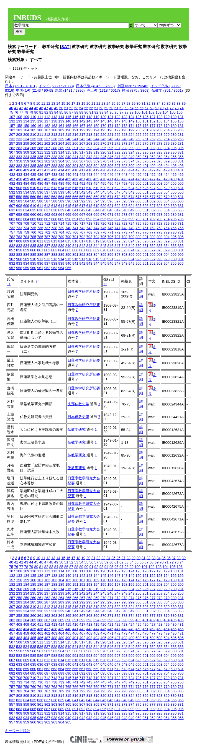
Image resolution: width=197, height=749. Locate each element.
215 (68, 134)
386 (40, 166)
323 (124, 152)
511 (40, 188)
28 (128, 103)
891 (75, 254)
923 (124, 259)
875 (138, 250)
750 (138, 228)
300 (138, 148)
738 (54, 228)
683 (19, 219)
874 (132, 250)
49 (56, 108)
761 (40, 232)
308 (19, 152)
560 (33, 197)
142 (82, 121)
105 (173, 112)
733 (19, 228)
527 (153, 188)
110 (33, 117)
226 (145, 134)
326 (145, 152)
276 (145, 143)
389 (61, 166)
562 (47, 197)
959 (26, 268)
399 (132, 166)
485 (33, 183)
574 (132, 197)
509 (26, 188)
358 (19, 161)
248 (124, 139)
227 (153, 134)
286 (40, 148)
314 (61, 152)
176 (145, 126)
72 (171, 108)
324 (132, 152)
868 (89, 250)
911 (40, 259)
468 (89, 179)
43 (26, 108)
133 (19, 121)
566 (75, 197)
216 (75, 134)
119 (96, 117)
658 (19, 214)
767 (82, 232)
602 (153, 201)
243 (89, 139)
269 (96, 143)
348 (124, 157)
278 (160, 143)
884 (26, 254)
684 (26, 219)
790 (68, 237)
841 (75, 246)
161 (40, 126)
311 (40, 152)
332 (12, 157)
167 (82, 126)
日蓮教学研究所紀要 (84, 291)
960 (33, 268)
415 (68, 170)
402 (153, 166)
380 (174, 161)
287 (47, 148)
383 (19, 166)
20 (88, 103)
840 (68, 246)
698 (124, 219)
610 (33, 206)
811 (40, 241)
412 (47, 170)
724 (132, 223)
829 (166, 241)
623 (124, 206)
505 (174, 183)
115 (68, 117)
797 (117, 237)
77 (21, 112)
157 (12, 126)
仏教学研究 (77, 429)
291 (75, 148)
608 (19, 206)
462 (47, 179)
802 (153, 237)
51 (66, 108)
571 (111, 197)
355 (174, 157)
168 (89, 126)
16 (68, 103)
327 (153, 152)
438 (54, 174)
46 (41, 108)
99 (131, 112)
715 (68, 223)
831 (181, 241)
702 (153, 219)
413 (54, 170)
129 (166, 117)
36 (168, 103)
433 (19, 174)
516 (75, 188)
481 (181, 179)
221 (111, 134)
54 (81, 108)
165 (68, 126)
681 (181, 214)
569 (96, 197)
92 (96, 112)
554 (166, 192)
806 (181, 237)
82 (46, 112)
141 (75, 121)
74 (181, 108)
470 (103, 179)
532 (12, 192)
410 (33, 170)
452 (153, 174)
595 (103, 201)
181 (181, 126)
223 (124, 134)
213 (54, 134)
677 (153, 214)
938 (54, 263)
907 (12, 259)
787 (47, 237)
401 (145, 166)
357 (12, 161)
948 (124, 263)
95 (111, 112)
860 (33, 250)
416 (75, 170)
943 (89, 263)
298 (124, 148)
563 (54, 197)
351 (145, 157)
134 (26, 121)
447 (117, 174)
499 (132, 183)
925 (138, 259)
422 (117, 170)
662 (47, 214)
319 (96, 152)
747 (117, 228)
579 (166, 197)
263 (54, 143)
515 (68, 188)
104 (166, 112)
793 (89, 237)
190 (68, 130)
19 (83, 103)
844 (96, 246)
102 (152, 112)
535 (33, 192)
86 (66, 112)
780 (174, 232)
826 (145, 241)
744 (96, 228)
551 (145, 192)
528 (160, 188)
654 (166, 210)
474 (132, 179)
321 (111, 152)
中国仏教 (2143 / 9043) (34, 90)
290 (68, 148)
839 (61, 246)
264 (61, 143)
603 (160, 201)
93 (101, 112)
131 (181, 117)
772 (117, 232)
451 (145, 174)
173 (124, 126)
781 (181, 232)
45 (36, 108)
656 (181, 210)
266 (75, 143)
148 (124, 121)
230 (174, 134)
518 (89, 188)
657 (12, 214)
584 (26, 201)
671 (111, 214)
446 (111, 174)
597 (117, 201)
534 (26, 192)
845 (103, 246)
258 (19, 143)
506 (181, 183)
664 (61, 214)
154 (166, 121)
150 (138, 121)
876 (145, 250)
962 (47, 268)
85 (61, 112)
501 (145, 183)
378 (160, 161)
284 (26, 148)
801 (145, 237)
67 (147, 108)
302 (153, 148)
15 (63, 103)
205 (174, 130)
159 (26, 126)
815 (68, 241)
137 (47, 121)
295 (103, 148)
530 (174, 188)
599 (132, 201)
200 (138, 130)
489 (61, 183)
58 (101, 108)
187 (47, 130)
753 (160, 228)
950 (138, 263)
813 (54, 241)
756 (181, 228)
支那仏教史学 (78, 404)
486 (40, 183)
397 (117, 166)
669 (96, 214)
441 (75, 174)
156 (181, 121)
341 (75, 157)
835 (33, 246)
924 (132, 259)
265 (68, 143)
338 (54, 157)
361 (40, 161)
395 (103, 166)
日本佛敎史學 (78, 417)
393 (89, 166)
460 (33, 179)
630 (174, 206)
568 (89, 197)
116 (75, 117)
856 (181, 246)
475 (138, 179)
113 (54, 117)
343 (89, 157)
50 (61, 108)
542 (82, 192)
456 (181, 174)
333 (19, 157)
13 (53, 103)
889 (61, 254)
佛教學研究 (77, 468)
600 (138, 201)
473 (124, 179)
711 (40, 223)
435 (33, 174)
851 (145, 246)
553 (160, 192)
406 (181, 166)
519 (96, 188)
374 (132, 161)
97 (121, 112)
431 (181, 170)
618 (89, 206)
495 (103, 183)
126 (145, 117)
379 (166, 161)
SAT (65, 46)
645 (103, 210)
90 (86, 112)
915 (68, 259)
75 (11, 112)
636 (40, 210)
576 (145, 197)
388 (54, 166)
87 (71, 112)
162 (47, 126)
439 (61, 174)
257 (12, 143)
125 (138, 117)
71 (166, 108)
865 (68, 250)
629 (166, 206)
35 (163, 103)
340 (68, 157)
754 (166, 228)
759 (26, 232)
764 (61, 232)
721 (111, 223)
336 (40, 157)
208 (19, 134)
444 (96, 174)
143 (89, 121)
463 (54, 179)
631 (181, 206)
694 (96, 219)
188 (54, 130)
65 (136, 108)
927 (153, 259)
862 (47, 250)
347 (117, 157)
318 (89, 152)
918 (89, 259)
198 (124, 130)
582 (12, 201)
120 (103, 117)
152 (153, 121)
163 (54, 126)
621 (111, 206)
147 (117, 121)
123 (124, 117)
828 (160, 241)
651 (145, 210)
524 (132, 188)
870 (103, 250)
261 (40, 143)
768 (89, 232)
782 (12, 237)
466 (75, 179)
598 (124, 201)
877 (153, 250)
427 (153, 170)
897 (117, 254)
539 (61, 192)
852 (153, 246)
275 (138, 143)
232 (12, 139)
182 (12, 130)
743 (89, 228)
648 (124, 210)
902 (153, 254)
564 (61, 197)
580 (174, 197)
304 (166, 148)
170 (103, 126)
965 (68, 268)
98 (126, 112)
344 (96, 157)
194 (96, 130)
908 (19, 259)
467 (82, 179)
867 (82, 250)
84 (56, 112)
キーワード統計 (17, 731)
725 (138, 223)
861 (40, 250)
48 (51, 108)
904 (166, 254)
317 (82, 152)
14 (58, 103)
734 (26, 228)
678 (160, 214)
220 (103, 134)
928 (160, 259)
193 (89, 130)
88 (76, 112)
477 (153, 179)
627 (153, 206)
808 (19, 241)
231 (181, 134)
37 (173, 103)
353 (160, 157)
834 (26, 246)
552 (153, 192)
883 (19, 254)
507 (12, 188)
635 (33, 210)
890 (68, 254)
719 (96, 223)
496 (111, 183)
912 (47, 259)
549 (132, 192)
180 (174, 126)
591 (75, 201)
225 (138, 134)
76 (16, 112)
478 (160, 179)
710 (33, 223)
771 (111, 232)
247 (117, 139)
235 (33, 139)
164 (61, 126)
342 (82, 157)
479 (166, 179)
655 (174, 210)
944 (96, 263)
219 (96, 134)
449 (132, 174)
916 (75, 259)
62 (121, 108)
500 (138, 183)
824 (132, 241)
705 (174, 219)
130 (174, 117)
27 (123, 103)
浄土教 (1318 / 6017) (103, 90)
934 (26, 263)
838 (54, 246)
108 (19, 117)
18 (78, 103)
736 (40, 228)
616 (75, 206)
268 (89, 143)
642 (82, 210)
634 (26, 210)
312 (47, 152)
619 (96, 206)
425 (138, 170)
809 (26, 241)
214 (61, 134)
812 (47, 241)
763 (54, 232)
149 (132, 121)
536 (40, 192)
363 (54, 161)
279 (166, 143)
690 (68, 219)
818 (89, 241)
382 (12, 166)
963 (54, 268)
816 (75, 241)
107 (12, 117)
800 (138, 237)
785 (33, 237)
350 (138, 157)
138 (54, 121)
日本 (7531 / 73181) (21, 86)
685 (33, 219)
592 (82, 201)
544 (96, 192)
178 (160, 126)
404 (166, 166)
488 (54, 183)
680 (174, 214)
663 (54, 214)
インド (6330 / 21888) (56, 86)
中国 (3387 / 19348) (132, 86)
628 (160, 206)
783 (19, 237)
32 (148, 103)
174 (132, 126)
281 (181, 143)
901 (145, 254)
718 (89, 223)
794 (96, 237)
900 (138, 254)
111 (40, 117)
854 (166, 246)
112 (47, 117)
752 (153, 228)
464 (61, 179)
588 (54, 201)
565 (68, 197)
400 (138, 166)
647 (117, 210)
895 (103, 254)
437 (47, 174)
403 (160, 166)
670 (103, 214)
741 (75, 228)
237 (47, 139)
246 (111, 139)
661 (40, 214)
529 (166, 188)
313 (54, 152)
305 (174, 148)
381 (181, 161)
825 (138, 241)
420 (103, 170)
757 (12, 232)
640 (68, 210)
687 (47, 219)
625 (138, 206)
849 (132, 246)
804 (166, 237)
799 (132, 237)
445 (103, 174)
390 (68, 166)
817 (82, 241)
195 (103, 130)
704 (166, 219)
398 (124, 166)
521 (111, 188)
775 (138, 232)
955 (174, 263)
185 (33, 130)
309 (26, 152)
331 (181, 152)
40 (11, 108)
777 (153, 232)
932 (12, 263)
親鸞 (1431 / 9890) (70, 90)
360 (33, 161)
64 (131, 108)
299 (132, 148)
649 (132, 210)
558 (19, 197)
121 (111, 117)
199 (132, 130)
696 (111, 219)
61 (116, 108)
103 (158, 112)
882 (12, 254)
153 (160, 121)
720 (103, 223)
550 (138, 192)
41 (16, 108)
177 (153, 126)
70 (161, 108)
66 (141, 108)
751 (145, 228)
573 (124, 197)
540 (68, 192)
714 (61, 223)
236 (40, 139)
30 (138, 103)
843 (89, 246)
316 (75, 152)
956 (181, 263)
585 (33, 201)
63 (126, 108)
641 (75, 210)
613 (54, 206)
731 (181, 223)
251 (145, 139)
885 (33, 254)
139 (61, 121)
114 (61, 117)
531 (181, 188)
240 (68, 139)
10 (38, 103)
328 (160, 152)
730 (174, 223)
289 (61, 148)
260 (33, 143)
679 (166, 214)
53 (76, 108)
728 (160, 223)
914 (61, 259)
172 (117, 126)
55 (86, 108)
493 (89, 183)
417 (82, 170)
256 (181, 139)
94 (106, 112)
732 (12, 228)
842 (82, 246)
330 (174, 152)
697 (117, 219)
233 (19, 139)
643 (89, 210)
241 (75, 139)
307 (12, 152)
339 (61, 157)
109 (26, 117)
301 (145, 148)
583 (19, 201)
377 (153, 161)
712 (47, 223)
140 (68, 121)
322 (117, 152)
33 (153, 103)
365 (68, 161)
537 (47, 192)
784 (26, 237)
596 (111, 201)
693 (89, 219)
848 (124, 246)
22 (98, 103)
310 (33, 152)
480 (174, 179)
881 (181, 250)
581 (181, 197)
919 (96, 259)
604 (166, 201)
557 (12, 197)
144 (96, 121)
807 (12, 241)
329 (166, 152)
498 (124, 183)
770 (103, 232)
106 (179, 112)
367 (82, 161)
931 (181, 259)
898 (124, 254)
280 (174, 143)
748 (124, 228)
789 (61, 237)
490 (68, 183)
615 (68, 206)
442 (82, 174)
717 (82, 223)
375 (138, 161)
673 (124, 214)
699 (132, 219)
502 (153, 183)
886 (40, 254)
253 (160, 139)
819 (96, 241)
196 (111, 130)
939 (61, 263)
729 (166, 223)
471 (111, 179)
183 (19, 130)
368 (89, 161)
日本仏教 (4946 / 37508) (95, 86)
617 (82, 206)
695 (103, 219)
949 (132, 263)
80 (36, 112)
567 (82, 197)
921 (111, 259)
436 (40, 174)
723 (124, 223)
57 (96, 108)
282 (12, 148)
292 (82, 148)
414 (61, 170)
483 (19, 183)
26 (118, 103)
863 (54, 250)
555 (174, 192)
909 (26, 259)
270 (103, 143)
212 (47, 134)
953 (160, 263)
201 (145, 130)
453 (160, 174)
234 (26, 139)
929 (166, 259)
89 (81, 112)
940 (68, 263)
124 (132, 117)
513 (54, 188)
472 (117, 179)
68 (151, 108)
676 (145, 214)
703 (160, 219)
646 (111, 210)
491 (75, 183)
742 (82, 228)
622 (117, 206)
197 (117, 130)
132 (12, 121)
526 (145, 188)
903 (160, 254)
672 (117, 214)
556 (181, 192)
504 (166, 183)
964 (61, 268)
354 (166, 157)
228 (160, 134)
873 (124, 250)
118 (89, 117)
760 (33, 232)
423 (124, 170)
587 (47, 201)
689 (61, 219)
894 (96, 254)
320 (103, 152)
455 (174, 174)
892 (82, 254)
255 (174, 139)
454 (166, 174)
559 (26, 197)
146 (111, 121)
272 (117, 143)
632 (12, 210)
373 (124, 161)
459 (26, 179)
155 (174, 121)
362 (47, 161)
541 (75, 192)
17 (73, 103)
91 (91, 112)
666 (75, 214)
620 (103, 206)
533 (19, 192)
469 (96, 179)
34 (158, 103)
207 (12, 134)
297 (117, 148)
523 (124, 188)
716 (75, 223)
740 (68, 228)
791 (75, 237)
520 (103, 188)
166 (75, 126)
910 (33, 259)
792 (82, 237)
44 (31, 108)
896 (111, 254)
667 (82, 214)
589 (61, 201)
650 (138, 210)
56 (91, 108)
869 (96, 250)
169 (96, 126)
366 (75, 161)
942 (82, 263)
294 (96, 148)
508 (19, 188)
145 (103, 121)
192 (82, 130)
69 (156, 108)
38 (178, 103)
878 (160, 250)
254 (166, 139)
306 (181, 148)
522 (117, 188)
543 (89, 192)
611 (40, 206)
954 (166, 263)
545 (103, 192)
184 (26, 130)
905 (174, 254)
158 (19, 126)
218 (89, 134)
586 (40, 201)
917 (82, 259)
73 (176, 108)
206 (181, 130)
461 (40, 179)
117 (82, 117)
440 (68, 174)
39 (183, 103)
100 (137, 112)
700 (138, 219)
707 (12, 223)
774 (132, 232)
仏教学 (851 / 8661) (167, 90)
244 (96, 139)
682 (12, 219)
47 (46, 108)
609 (26, 206)
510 (33, 188)
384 (26, 166)
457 (12, 179)
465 (68, 179)
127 (153, 117)
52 (71, 108)
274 (132, 143)
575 (138, 197)
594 (96, 201)
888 (54, 254)
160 (33, 126)
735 (33, 228)
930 (174, 259)
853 (160, 246)
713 (54, 223)
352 (153, 157)
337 (47, 157)
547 (117, 192)
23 (103, 103)
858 (19, 250)
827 (153, 241)
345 (103, 157)
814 (61, 241)
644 (96, 210)
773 (124, 232)
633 (19, 210)
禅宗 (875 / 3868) (136, 90)
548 (124, 192)
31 (143, 103)
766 (75, 232)
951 (145, 263)
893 (89, 254)
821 (111, 241)
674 (132, 214)
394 (96, 166)
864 (61, 250)
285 (33, 148)
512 (47, 188)
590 (68, 201)
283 (19, 148)
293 (89, 148)
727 (153, 223)
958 (19, 268)
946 (111, 263)
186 (40, 130)
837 (47, 246)
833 (19, 246)
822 (117, 241)
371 (111, 161)
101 (145, 112)
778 (160, 232)
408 (19, 170)
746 (111, 228)
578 (160, 197)
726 (145, 223)
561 (40, 197)
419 (96, 170)
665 (68, 214)
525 (138, 188)
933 (19, 263)
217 (82, 134)
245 (103, 139)
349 (132, 157)
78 (26, 112)
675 (138, 214)
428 (160, 170)
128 (160, 117)
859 (26, 250)
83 (51, 112)
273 (124, 143)
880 (174, 250)
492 (82, 183)
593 (89, 201)
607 (12, 206)
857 (12, 250)
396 (111, 166)
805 (174, 237)
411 (40, 170)
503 (160, 183)
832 (12, 246)
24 (108, 103)
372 (117, 161)
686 (40, 219)
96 (116, 112)
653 (160, 210)
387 (47, 166)
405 (174, 166)
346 (111, 157)
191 (75, 130)
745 (103, 228)
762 (47, 232)
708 (19, 223)
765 (68, 232)
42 (21, 108)
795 (103, 237)
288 (54, 148)
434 (26, 174)
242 (82, 139)
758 (19, 232)
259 (26, 143)
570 (103, 197)
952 (153, 263)
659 (26, 214)
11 (43, 103)
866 (75, 250)
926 (145, 259)
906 (181, 254)
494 (96, 183)
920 (103, 259)
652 (153, 210)
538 (54, 192)
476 (145, 179)
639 (61, 210)
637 (47, 210)
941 (75, 263)
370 (103, 161)
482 (12, 183)
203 (160, 130)
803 (160, 237)
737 (47, 228)
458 (19, 179)
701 (145, 219)
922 (117, 259)
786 (40, 237)
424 (132, 170)
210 (33, 134)
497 (117, 183)
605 (174, 201)
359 (26, 161)
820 (103, 241)
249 (132, 139)
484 (26, 183)
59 (106, 108)
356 (181, 157)
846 (111, 246)
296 (111, 148)
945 (103, 263)
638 (54, 210)
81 (41, 112)
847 (117, 246)
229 (166, 134)
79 (31, 112)
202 (153, 130)
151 (145, 121)
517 (82, 188)
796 (111, 237)
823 (124, 241)
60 (111, 108)
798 (124, 237)
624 (132, 206)
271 (111, 143)
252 (153, 139)
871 (111, 250)
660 (33, 214)
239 (61, 139)
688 (54, 219)
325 (138, 152)
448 (124, 174)
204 (166, 130)
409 (26, 170)
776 (145, 232)
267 (82, 143)
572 (117, 197)
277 (153, 143)
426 (145, 170)
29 (133, 103)
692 (82, 219)
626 (145, 206)
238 (54, 139)
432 (12, 174)
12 (48, 103)
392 (82, 166)
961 (40, 268)
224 (132, 134)
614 (61, 206)
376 (145, 161)
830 (174, 241)
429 (166, 170)
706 (181, 219)
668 (89, 214)
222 (117, 134)
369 (96, 161)
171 (111, 126)
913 (54, 259)
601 (145, 201)
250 (138, 139)
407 (12, 170)
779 (166, 232)
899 (132, 254)
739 (61, 228)
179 (166, 126)
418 (89, 170)
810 (33, 241)
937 (47, 263)
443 (89, 174)
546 (111, 192)
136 (40, 121)
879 (166, 250)
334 (26, 157)
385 (33, 166)
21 (93, 103)
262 (47, 143)
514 (61, 188)
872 (117, 250)
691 (75, 219)
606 (181, 201)
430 (174, 170)
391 (75, 166)
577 (153, 197)
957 (12, 268)
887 (47, 254)
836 (40, 246)
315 (68, 152)
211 (40, 134)
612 (47, 206)
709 (26, 223)
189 (61, 130)
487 (47, 183)
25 (113, 103)
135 (33, 121)
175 (138, 126)
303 (160, 148)
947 (117, 263)
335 (33, 157)
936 (40, 263)
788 (54, 237)
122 (117, 117)
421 (111, 170)
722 (117, 223)
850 (138, 246)
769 (96, 232)
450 (138, 174)
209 (26, 134)
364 (61, 161)
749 (132, 228)
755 (174, 228)
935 (33, 263)
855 (174, 246)
